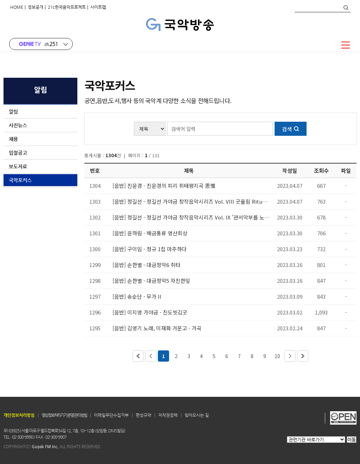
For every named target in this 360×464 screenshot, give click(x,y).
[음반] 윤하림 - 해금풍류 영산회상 (149, 233)
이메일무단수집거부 (111, 415)
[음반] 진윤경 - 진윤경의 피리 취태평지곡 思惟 (164, 186)
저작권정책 (168, 415)
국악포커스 (40, 180)
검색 (345, 8)
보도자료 (40, 166)
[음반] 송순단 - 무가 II (136, 296)
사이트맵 (98, 7)
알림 (40, 111)
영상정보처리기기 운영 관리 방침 (64, 415)
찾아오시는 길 (197, 415)
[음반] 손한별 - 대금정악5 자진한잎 (151, 281)
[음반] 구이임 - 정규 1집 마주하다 (149, 249)
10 (277, 356)
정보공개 (35, 7)
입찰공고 (40, 152)
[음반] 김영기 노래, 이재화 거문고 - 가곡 (156, 328)
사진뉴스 (40, 125)
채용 (40, 139)
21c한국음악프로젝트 (67, 7)
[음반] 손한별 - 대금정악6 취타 (146, 265)
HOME (16, 7)
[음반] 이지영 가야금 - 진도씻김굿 (149, 312)
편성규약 (143, 415)
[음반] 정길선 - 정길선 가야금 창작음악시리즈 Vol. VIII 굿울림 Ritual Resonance (191, 201)
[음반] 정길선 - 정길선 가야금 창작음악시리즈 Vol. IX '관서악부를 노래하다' (191, 217)
